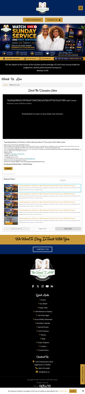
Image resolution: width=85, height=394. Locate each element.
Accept (72, 391)
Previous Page (17, 229)
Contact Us (53, 20)
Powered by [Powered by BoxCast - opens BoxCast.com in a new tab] (9, 174)
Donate (8, 168)
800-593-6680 (42, 368)
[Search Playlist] (70, 180)
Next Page (68, 229)
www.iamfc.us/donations (17, 154)
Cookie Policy (62, 391)
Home (5, 85)
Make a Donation (33, 20)
